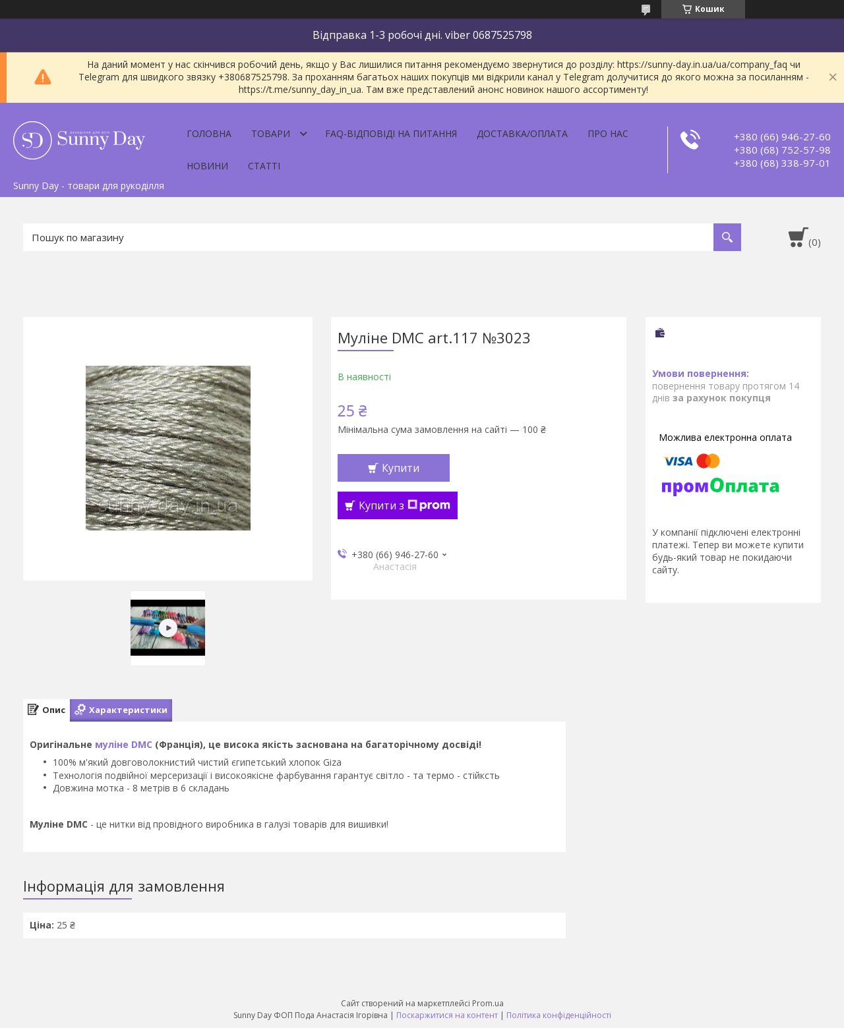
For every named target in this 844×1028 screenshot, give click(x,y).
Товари (270, 133)
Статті (264, 165)
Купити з (404, 505)
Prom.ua (488, 1003)
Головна (209, 133)
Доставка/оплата (522, 133)
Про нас (608, 133)
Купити (400, 468)
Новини (207, 165)
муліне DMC (123, 744)
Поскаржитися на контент (447, 1015)
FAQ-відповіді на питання (391, 133)
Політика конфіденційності (558, 1015)
